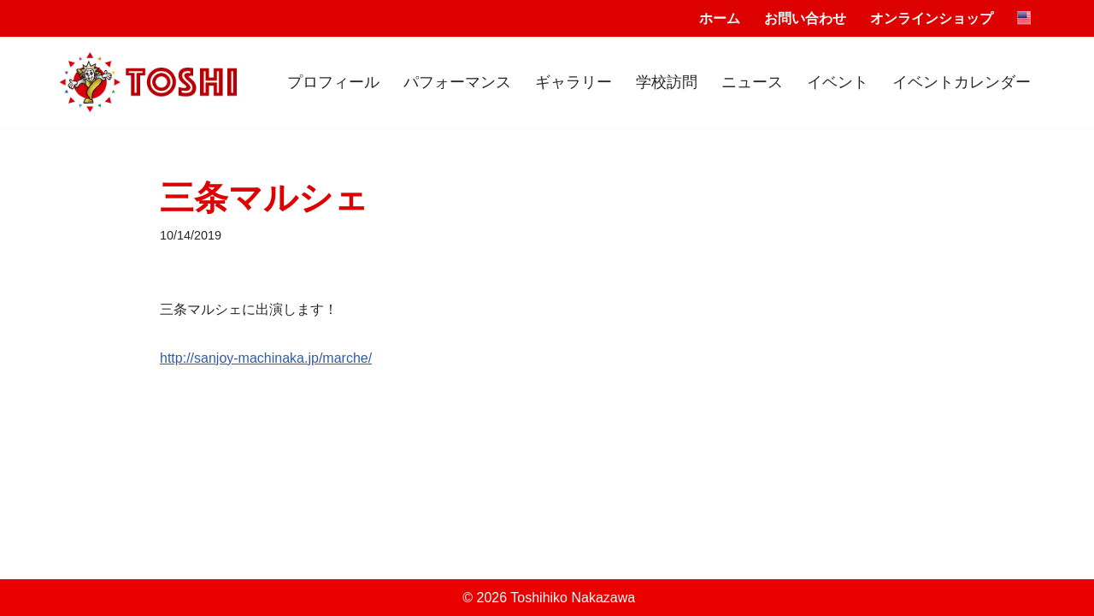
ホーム (719, 18)
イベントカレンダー (961, 82)
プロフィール (333, 82)
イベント (837, 82)
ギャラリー (573, 82)
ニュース (752, 82)
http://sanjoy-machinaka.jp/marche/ (266, 358)
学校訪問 (666, 82)
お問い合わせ (805, 18)
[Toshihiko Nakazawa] (148, 82)
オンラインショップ (931, 18)
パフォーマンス (457, 82)
